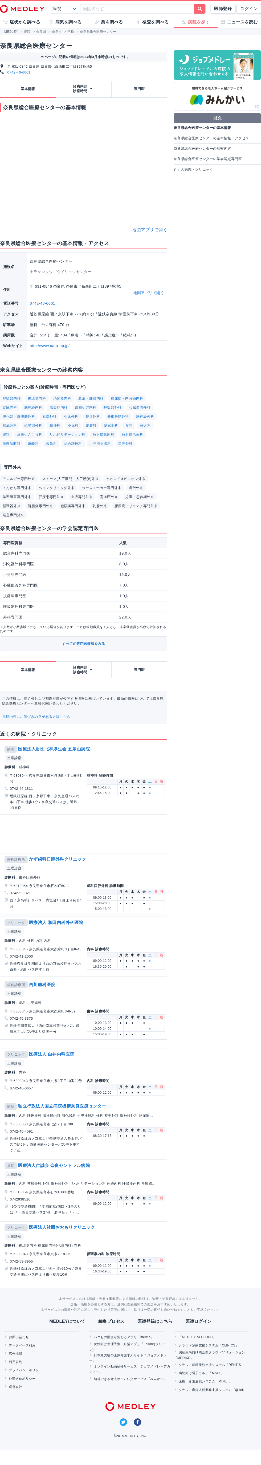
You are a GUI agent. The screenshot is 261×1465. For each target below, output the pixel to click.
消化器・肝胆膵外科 (19, 416)
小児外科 (71, 416)
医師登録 (223, 8)
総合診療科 (73, 444)
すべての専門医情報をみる (83, 644)
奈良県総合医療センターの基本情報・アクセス (211, 138)
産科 (129, 426)
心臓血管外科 (139, 407)
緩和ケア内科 (85, 407)
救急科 (51, 444)
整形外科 (92, 416)
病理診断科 (12, 444)
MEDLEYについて (67, 1321)
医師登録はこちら (155, 1321)
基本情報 (28, 89)
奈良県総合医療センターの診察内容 (202, 148)
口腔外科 (125, 444)
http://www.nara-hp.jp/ (50, 346)
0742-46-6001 (19, 72)
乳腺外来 (100, 506)
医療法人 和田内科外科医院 (56, 922)
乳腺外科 (49, 416)
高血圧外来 (109, 497)
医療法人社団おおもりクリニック (62, 1227)
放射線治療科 (132, 435)
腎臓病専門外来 (40, 506)
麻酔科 (33, 444)
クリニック (16, 923)
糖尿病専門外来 (72, 506)
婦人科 (145, 426)
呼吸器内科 (12, 398)
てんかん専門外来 (17, 488)
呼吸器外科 (112, 407)
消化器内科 (62, 398)
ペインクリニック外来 (57, 488)
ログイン (249, 8)
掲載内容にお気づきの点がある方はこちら (36, 717)
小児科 (73, 426)
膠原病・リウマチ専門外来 (136, 506)
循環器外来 (12, 506)
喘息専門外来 (13, 515)
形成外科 (10, 426)
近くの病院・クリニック (193, 170)
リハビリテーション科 (67, 435)
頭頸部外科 (33, 426)
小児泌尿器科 (100, 444)
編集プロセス (111, 1321)
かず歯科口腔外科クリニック (57, 859)
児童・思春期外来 (139, 497)
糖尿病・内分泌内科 (127, 398)
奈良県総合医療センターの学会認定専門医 (208, 159)
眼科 (6, 435)
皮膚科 (91, 426)
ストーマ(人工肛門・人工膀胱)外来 (70, 479)
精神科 (55, 426)
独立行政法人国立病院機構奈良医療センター (62, 1106)
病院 (10, 749)
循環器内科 (37, 398)
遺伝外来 (136, 488)
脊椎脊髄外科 (118, 416)
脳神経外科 (145, 416)
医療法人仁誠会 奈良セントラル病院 (54, 1165)
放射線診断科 (103, 435)
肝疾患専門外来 (51, 497)
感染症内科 (58, 407)
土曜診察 (14, 758)
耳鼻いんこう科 (29, 435)
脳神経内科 (33, 407)
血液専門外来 (82, 497)
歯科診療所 (16, 859)
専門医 (139, 89)
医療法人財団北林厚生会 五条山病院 (54, 749)
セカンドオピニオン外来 (125, 479)
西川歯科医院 (42, 984)
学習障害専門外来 (17, 497)
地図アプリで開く (149, 229)
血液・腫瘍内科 (90, 398)
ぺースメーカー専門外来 (101, 488)
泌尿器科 (111, 426)
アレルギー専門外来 (19, 479)
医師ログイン (198, 1321)
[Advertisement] (82, 834)
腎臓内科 (10, 407)
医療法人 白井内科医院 (51, 1054)
